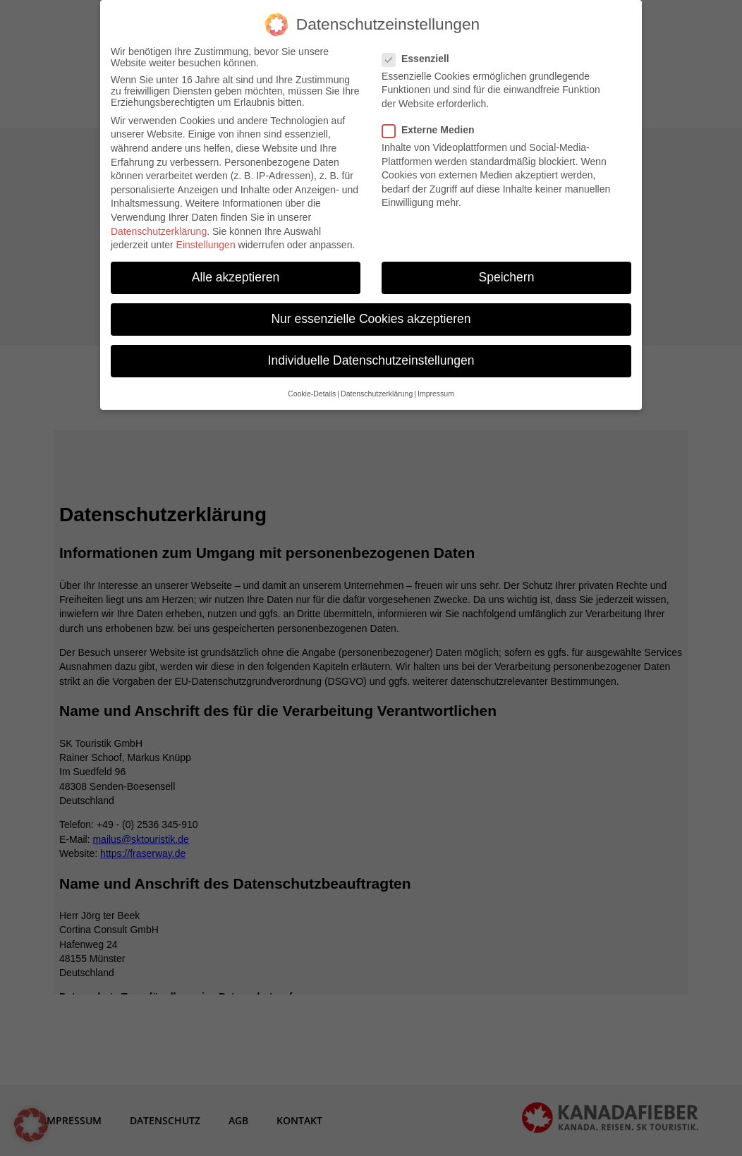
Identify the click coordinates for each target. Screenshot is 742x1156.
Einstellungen (206, 236)
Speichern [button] (507, 269)
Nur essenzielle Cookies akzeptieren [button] (370, 311)
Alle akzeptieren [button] (236, 269)
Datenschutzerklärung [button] (377, 385)
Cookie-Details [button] (312, 385)
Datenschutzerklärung (159, 223)
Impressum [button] (436, 385)
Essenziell (421, 50)
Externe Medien (434, 121)
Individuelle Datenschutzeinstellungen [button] (371, 353)
